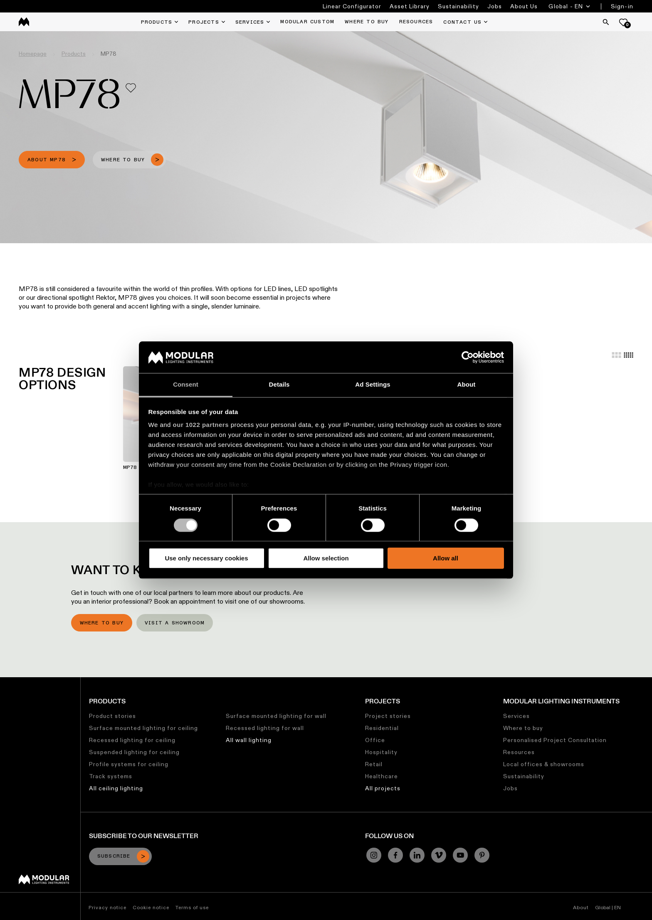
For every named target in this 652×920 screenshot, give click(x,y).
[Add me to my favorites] (131, 88)
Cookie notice (151, 907)
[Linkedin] (417, 855)
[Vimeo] (438, 855)
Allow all (445, 558)
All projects (382, 788)
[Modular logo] (44, 882)
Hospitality (381, 752)
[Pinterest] (482, 855)
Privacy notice (107, 907)
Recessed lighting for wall (265, 728)
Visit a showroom (175, 623)
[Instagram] (374, 855)
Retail (374, 764)
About (581, 907)
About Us (524, 6)
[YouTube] (460, 855)
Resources (519, 752)
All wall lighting (249, 740)
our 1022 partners (201, 425)
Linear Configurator (352, 6)
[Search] (605, 22)
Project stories (388, 716)
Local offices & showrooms (543, 764)
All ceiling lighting (116, 788)
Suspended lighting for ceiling (134, 752)
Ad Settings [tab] (372, 384)
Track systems (110, 776)
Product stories (112, 716)
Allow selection (325, 558)
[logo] (24, 21)
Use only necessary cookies (206, 558)
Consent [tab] (185, 384)
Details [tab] (279, 384)
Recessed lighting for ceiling (132, 740)
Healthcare (381, 776)
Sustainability (458, 6)
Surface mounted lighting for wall (276, 716)
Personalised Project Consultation (555, 740)
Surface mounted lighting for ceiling (143, 728)
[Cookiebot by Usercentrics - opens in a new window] (467, 357)
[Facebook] (395, 855)
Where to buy (101, 623)
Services (516, 716)
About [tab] (466, 384)
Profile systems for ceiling (128, 764)
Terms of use (192, 907)
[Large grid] (616, 355)
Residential (382, 728)
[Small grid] (628, 355)
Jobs (494, 6)
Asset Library (410, 6)
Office (375, 740)
